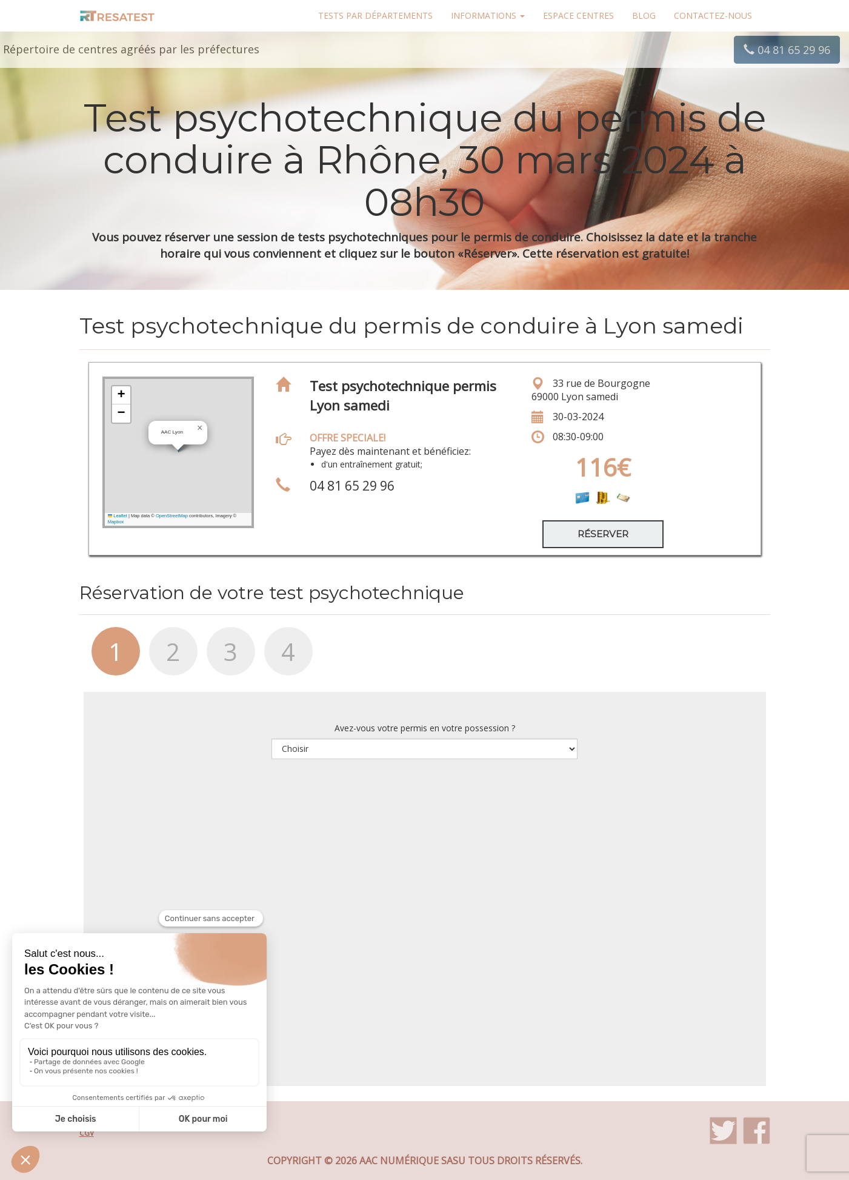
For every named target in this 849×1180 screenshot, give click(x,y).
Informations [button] (488, 15)
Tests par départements (375, 15)
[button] (200, 428)
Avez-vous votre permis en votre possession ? (425, 728)
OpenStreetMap (172, 515)
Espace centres (578, 15)
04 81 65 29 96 (787, 49)
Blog (644, 15)
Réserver (603, 534)
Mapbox (116, 522)
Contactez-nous (713, 15)
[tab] (108, 657)
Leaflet (117, 515)
